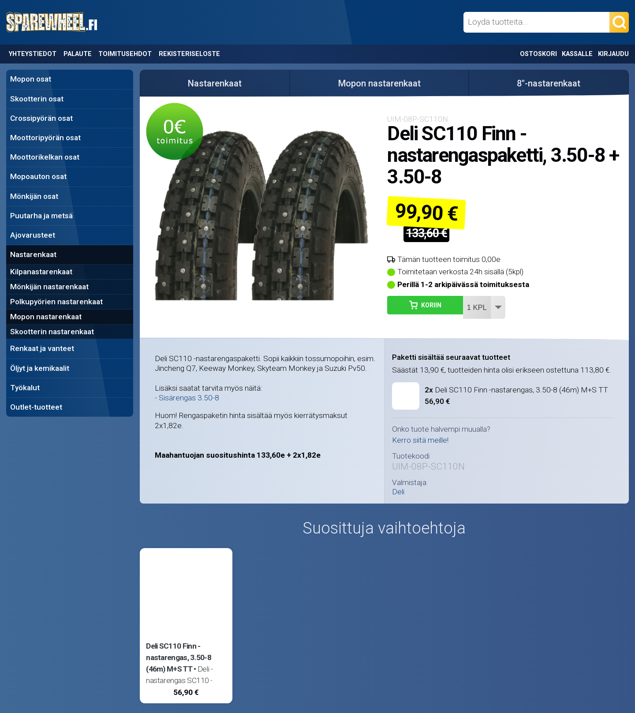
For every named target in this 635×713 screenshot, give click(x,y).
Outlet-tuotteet (36, 407)
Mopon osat (30, 79)
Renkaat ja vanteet (42, 348)
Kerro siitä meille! (420, 440)
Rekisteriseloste (189, 54)
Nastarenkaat (33, 254)
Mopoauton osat (38, 176)
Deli (398, 492)
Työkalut (25, 387)
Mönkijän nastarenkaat (49, 286)
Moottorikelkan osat (44, 157)
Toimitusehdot (125, 54)
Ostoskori (538, 54)
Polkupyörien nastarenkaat (56, 301)
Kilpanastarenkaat (41, 271)
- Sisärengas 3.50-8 (187, 397)
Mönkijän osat (34, 196)
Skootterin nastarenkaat (52, 331)
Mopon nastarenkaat (46, 316)
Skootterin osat (37, 98)
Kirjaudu (613, 54)
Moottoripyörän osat (45, 137)
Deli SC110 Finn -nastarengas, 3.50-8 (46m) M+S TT (516, 389)
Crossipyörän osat (41, 118)
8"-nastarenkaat (548, 83)
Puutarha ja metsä (41, 215)
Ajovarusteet (32, 235)
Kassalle (577, 54)
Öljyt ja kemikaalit (39, 368)
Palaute (78, 54)
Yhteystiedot (32, 54)
